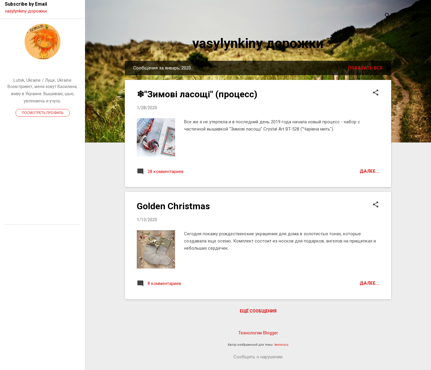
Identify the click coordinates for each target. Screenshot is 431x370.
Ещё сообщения (258, 311)
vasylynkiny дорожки (258, 43)
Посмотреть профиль (42, 113)
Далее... (369, 171)
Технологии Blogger (258, 333)
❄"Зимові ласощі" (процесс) (197, 94)
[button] (375, 93)
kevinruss (281, 345)
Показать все (365, 68)
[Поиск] (387, 16)
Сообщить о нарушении (258, 357)
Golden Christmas (173, 206)
